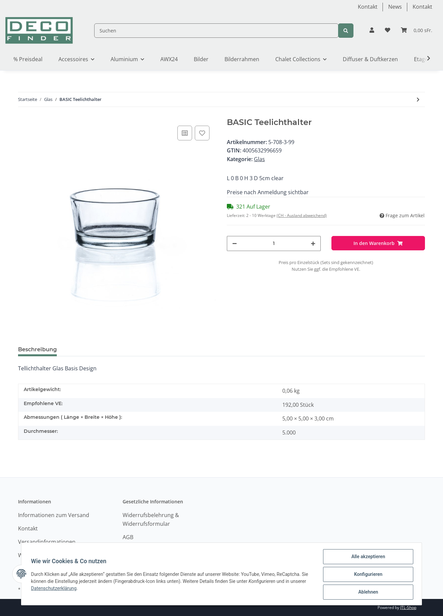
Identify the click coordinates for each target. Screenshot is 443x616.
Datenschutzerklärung (55, 589)
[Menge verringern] (234, 243)
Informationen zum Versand (53, 515)
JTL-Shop (408, 607)
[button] (372, 30)
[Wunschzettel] (388, 30)
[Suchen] (216, 30)
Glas (259, 159)
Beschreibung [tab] (37, 349)
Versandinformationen (47, 541)
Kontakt (368, 6)
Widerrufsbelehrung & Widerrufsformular (151, 519)
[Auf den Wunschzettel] (202, 133)
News (395, 6)
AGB (128, 537)
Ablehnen (367, 592)
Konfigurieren (367, 575)
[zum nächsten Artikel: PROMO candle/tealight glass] (418, 99)
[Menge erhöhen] (313, 243)
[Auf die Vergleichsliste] (184, 133)
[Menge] (274, 243)
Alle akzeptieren (367, 557)
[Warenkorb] (417, 30)
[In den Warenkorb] (378, 243)
